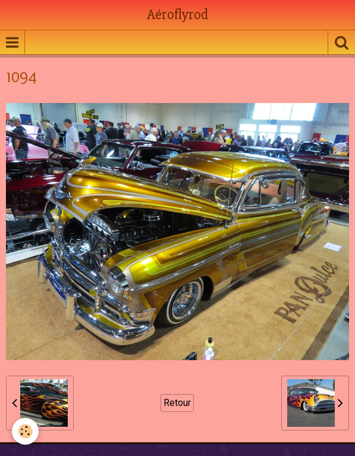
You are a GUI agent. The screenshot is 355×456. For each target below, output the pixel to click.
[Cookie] (25, 431)
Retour (177, 402)
